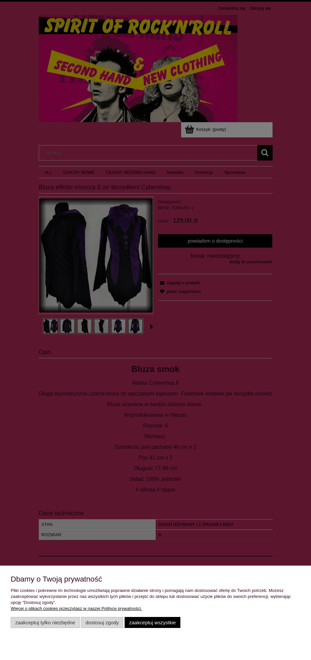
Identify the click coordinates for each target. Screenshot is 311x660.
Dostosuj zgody (102, 622)
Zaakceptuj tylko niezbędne (45, 622)
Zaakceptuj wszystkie (152, 622)
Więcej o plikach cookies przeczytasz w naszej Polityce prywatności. (76, 608)
